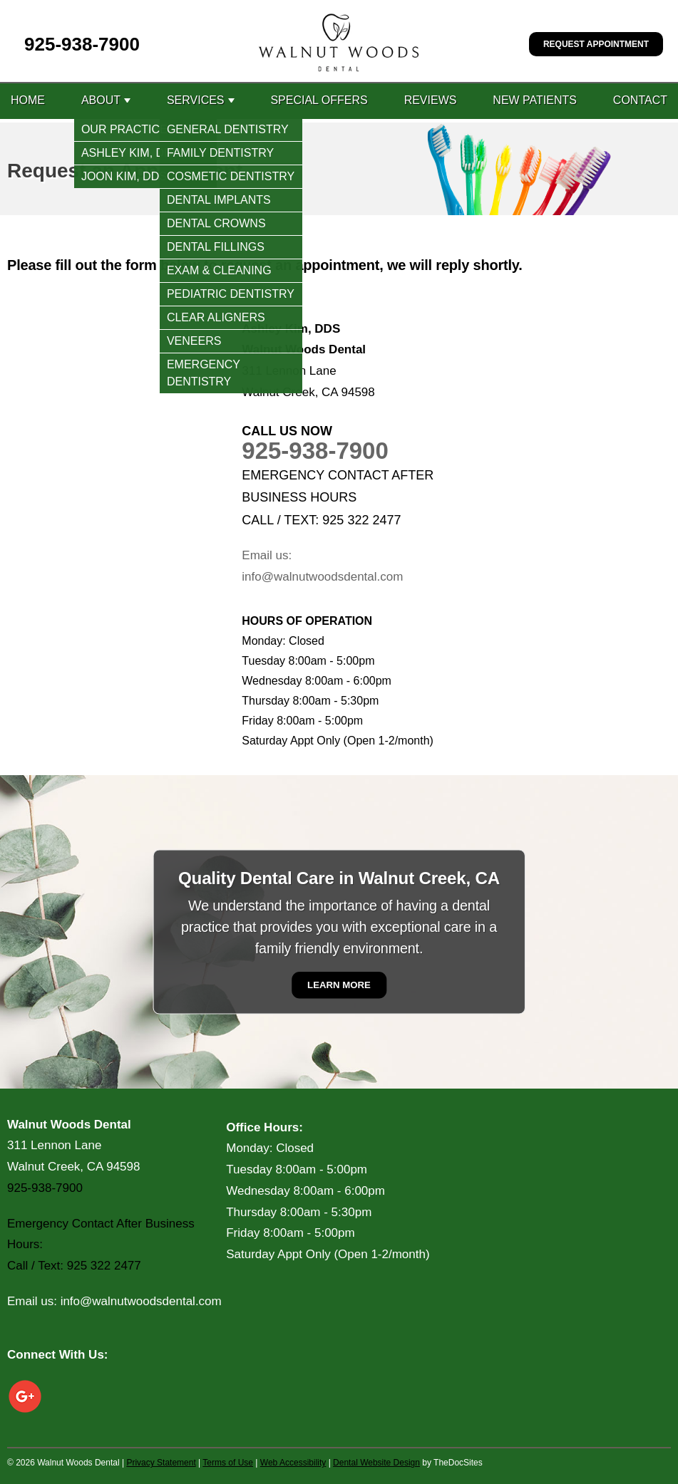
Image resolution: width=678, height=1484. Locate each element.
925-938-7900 (82, 44)
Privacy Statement (160, 1463)
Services (196, 100)
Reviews (430, 100)
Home (28, 100)
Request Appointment (596, 44)
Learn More (339, 985)
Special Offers (318, 100)
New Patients (535, 100)
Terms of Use (227, 1463)
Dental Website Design (376, 1463)
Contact (640, 100)
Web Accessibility (293, 1463)
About (100, 100)
